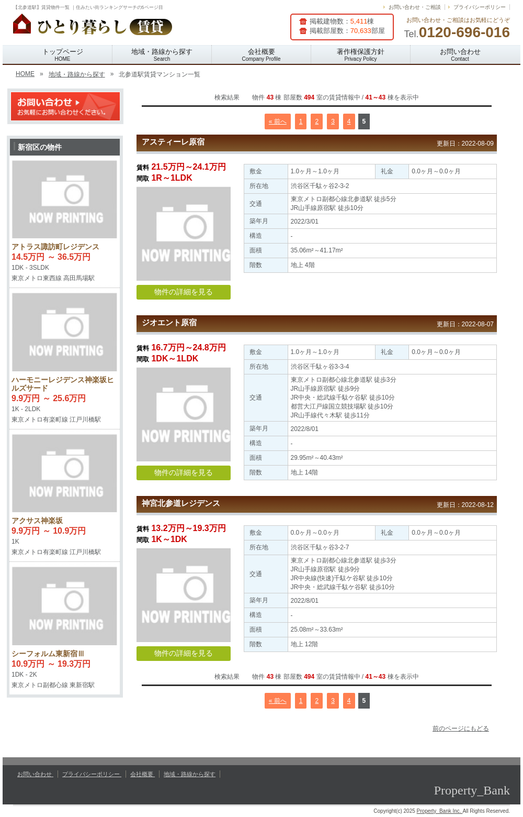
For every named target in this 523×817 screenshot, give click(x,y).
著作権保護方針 (360, 55)
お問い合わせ (460, 55)
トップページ (62, 55)
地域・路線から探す (161, 55)
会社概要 (261, 55)
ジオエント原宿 (169, 322)
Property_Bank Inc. (440, 811)
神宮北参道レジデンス (181, 503)
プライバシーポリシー (479, 7)
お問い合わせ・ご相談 (415, 7)
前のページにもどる (461, 728)
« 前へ (278, 121)
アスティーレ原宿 (173, 141)
